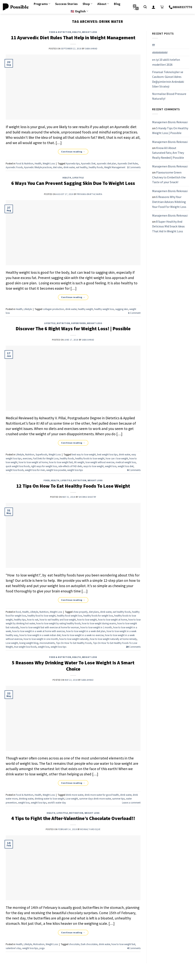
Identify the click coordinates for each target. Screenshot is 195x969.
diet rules (57, 167)
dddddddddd (159, 52)
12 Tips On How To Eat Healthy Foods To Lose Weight (73, 486)
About (103, 4)
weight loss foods (15, 469)
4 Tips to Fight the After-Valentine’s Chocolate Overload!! (73, 818)
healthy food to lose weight (41, 615)
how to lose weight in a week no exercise (83, 635)
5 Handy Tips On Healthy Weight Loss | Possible (170, 130)
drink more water (74, 794)
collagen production (53, 309)
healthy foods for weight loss (98, 615)
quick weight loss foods (18, 466)
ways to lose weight (93, 466)
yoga (42, 948)
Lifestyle (78, 177)
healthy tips (20, 619)
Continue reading (73, 151)
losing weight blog (28, 642)
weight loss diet (125, 466)
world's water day (57, 802)
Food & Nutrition (60, 32)
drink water (69, 167)
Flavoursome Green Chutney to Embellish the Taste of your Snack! (169, 177)
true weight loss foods (25, 646)
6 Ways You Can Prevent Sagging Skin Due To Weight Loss (73, 183)
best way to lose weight (84, 454)
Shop (88, 4)
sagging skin (121, 309)
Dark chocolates (89, 944)
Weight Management (114, 167)
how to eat (32, 619)
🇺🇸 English (79, 11)
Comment (134, 312)
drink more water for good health (102, 794)
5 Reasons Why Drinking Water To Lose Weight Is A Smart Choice (73, 666)
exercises (27, 458)
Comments (134, 167)
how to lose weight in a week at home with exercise (38, 631)
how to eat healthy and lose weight (58, 619)
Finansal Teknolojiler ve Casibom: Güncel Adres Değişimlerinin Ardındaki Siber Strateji (168, 79)
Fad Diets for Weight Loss (45, 458)
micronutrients (47, 642)
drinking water (26, 798)
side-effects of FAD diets (70, 466)
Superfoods (78, 323)
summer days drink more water (95, 798)
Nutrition (63, 323)
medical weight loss (126, 462)
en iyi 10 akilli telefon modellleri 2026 (166, 62)
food (47, 480)
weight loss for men (35, 469)
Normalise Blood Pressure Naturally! (169, 96)
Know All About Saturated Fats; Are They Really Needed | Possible (168, 152)
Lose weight (12, 642)
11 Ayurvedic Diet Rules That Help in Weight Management (73, 38)
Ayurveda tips (73, 163)
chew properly (80, 611)
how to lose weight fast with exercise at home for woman (49, 627)
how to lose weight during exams (99, 623)
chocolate (74, 944)
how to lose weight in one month (41, 638)
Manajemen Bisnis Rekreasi (170, 122)
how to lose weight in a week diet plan (85, 631)
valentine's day (13, 948)
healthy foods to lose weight (89, 458)
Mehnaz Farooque (90, 829)
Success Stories (66, 4)
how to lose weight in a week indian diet (40, 635)
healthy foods (96, 167)
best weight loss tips (107, 454)
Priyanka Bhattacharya (89, 194)
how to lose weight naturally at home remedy (113, 638)
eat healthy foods (122, 611)
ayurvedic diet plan (106, 163)
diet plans (94, 611)
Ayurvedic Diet (88, 163)
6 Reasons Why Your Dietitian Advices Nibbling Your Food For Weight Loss (169, 202)
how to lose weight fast (61, 462)
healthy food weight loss (69, 615)
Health (76, 32)
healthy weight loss (104, 309)
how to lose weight (87, 619)
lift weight (79, 462)
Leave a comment (131, 802)
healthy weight (85, 309)
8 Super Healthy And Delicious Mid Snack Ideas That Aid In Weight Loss (168, 226)
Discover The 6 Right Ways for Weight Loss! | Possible (73, 329)
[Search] (145, 7)
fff (153, 45)
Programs (42, 4)
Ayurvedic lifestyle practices (38, 167)
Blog (117, 4)
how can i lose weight (117, 458)
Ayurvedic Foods (14, 167)
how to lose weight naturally (74, 638)
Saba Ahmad (91, 48)
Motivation (76, 813)
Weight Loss (89, 32)
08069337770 (180, 7)
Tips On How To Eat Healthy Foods (74, 642)
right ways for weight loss (44, 466)
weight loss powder (56, 469)
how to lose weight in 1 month (96, 627)
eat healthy (81, 167)
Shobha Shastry (87, 497)
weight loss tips (75, 469)
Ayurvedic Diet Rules (127, 163)
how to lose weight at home (33, 462)
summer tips (118, 798)
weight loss (110, 466)
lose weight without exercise (100, 462)
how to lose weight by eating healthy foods (58, 623)
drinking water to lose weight (49, 798)
